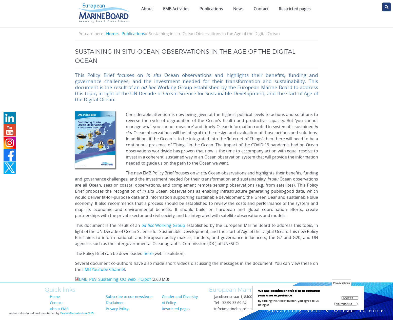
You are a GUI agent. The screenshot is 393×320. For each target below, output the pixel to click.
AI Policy (169, 302)
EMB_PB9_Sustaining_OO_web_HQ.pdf (115, 279)
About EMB (59, 308)
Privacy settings (341, 284)
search (386, 7)
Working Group (163, 225)
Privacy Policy (117, 308)
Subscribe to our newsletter (129, 296)
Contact (261, 8)
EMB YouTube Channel (103, 269)
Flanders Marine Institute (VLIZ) (77, 313)
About (147, 8)
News (238, 8)
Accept (348, 299)
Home (112, 33)
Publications (211, 8)
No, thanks (344, 305)
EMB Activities (176, 8)
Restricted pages (295, 8)
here (148, 253)
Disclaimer (115, 302)
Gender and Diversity (180, 296)
